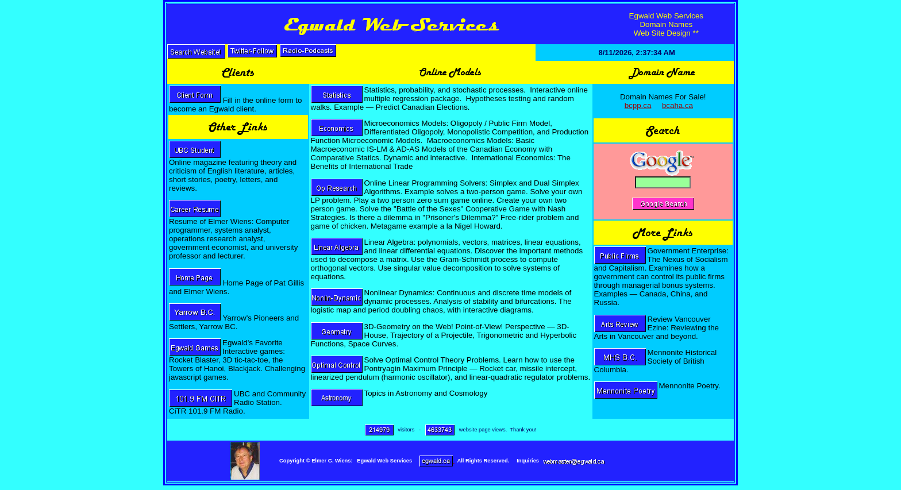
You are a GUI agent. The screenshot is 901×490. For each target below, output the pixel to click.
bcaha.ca (677, 105)
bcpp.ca (638, 105)
